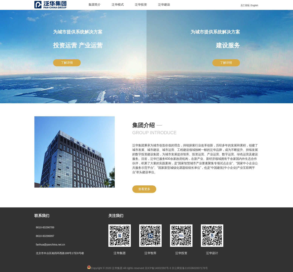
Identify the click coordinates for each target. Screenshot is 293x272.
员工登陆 (244, 5)
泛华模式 (118, 4)
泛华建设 (164, 4)
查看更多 (144, 189)
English (254, 5)
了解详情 (67, 62)
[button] (137, 96)
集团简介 (95, 4)
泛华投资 (141, 4)
